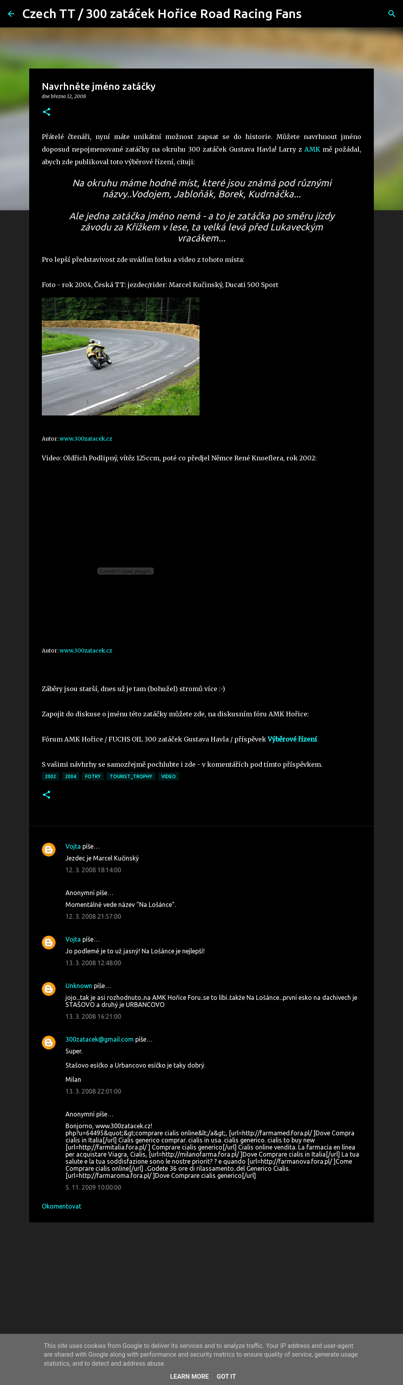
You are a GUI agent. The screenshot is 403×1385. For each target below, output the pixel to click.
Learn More (189, 1376)
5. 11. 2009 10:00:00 (93, 1187)
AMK (312, 149)
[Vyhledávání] (312, 13)
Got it (226, 1376)
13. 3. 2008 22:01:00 (93, 1091)
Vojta (73, 846)
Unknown (78, 985)
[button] (46, 112)
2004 (70, 776)
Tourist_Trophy (131, 776)
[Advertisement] (201, 1289)
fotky (93, 776)
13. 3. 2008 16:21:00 (93, 1016)
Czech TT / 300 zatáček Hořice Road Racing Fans (162, 13)
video (168, 776)
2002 (50, 776)
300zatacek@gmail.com (99, 1039)
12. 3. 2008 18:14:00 (93, 869)
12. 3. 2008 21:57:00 (93, 916)
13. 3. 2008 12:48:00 (93, 962)
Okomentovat (61, 1206)
